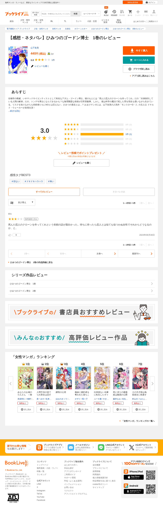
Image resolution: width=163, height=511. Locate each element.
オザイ (78, 399)
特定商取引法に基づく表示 (104, 481)
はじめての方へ (139, 21)
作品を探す (69, 468)
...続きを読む (14, 111)
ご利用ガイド (152, 21)
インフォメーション (72, 484)
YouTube (40, 497)
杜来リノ (49, 399)
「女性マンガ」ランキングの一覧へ (138, 421)
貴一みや (40, 399)
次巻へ (100, 253)
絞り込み (35, 14)
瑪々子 (85, 399)
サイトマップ (98, 487)
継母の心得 (61, 392)
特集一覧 (40, 471)
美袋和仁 (21, 399)
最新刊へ (136, 253)
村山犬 (135, 399)
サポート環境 (70, 478)
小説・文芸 (92, 21)
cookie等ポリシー (100, 484)
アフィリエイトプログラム (75, 494)
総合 (12, 21)
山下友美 (35, 48)
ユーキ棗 (98, 399)
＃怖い (51, 181)
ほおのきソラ (61, 399)
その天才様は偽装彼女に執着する (139, 394)
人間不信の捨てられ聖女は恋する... (44, 394)
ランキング (41, 474)
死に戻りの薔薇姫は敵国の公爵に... (120, 394)
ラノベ (79, 21)
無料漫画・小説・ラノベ (47, 468)
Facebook (41, 500)
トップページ (42, 465)
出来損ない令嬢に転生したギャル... (101, 394)
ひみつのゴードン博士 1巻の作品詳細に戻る (31, 262)
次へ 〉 (151, 203)
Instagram (41, 490)
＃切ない (15, 181)
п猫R (29, 399)
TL (65, 21)
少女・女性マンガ (38, 21)
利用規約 (96, 474)
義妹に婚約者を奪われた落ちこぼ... (82, 394)
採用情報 (96, 471)
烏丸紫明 (126, 399)
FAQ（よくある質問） (73, 481)
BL (52, 21)
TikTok (39, 494)
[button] (26, 409)
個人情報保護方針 (100, 478)
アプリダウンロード (72, 471)
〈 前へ (141, 203)
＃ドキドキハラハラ (33, 181)
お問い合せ (69, 487)
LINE (39, 484)
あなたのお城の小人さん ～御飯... (25, 394)
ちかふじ (143, 399)
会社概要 (96, 465)
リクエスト (69, 490)
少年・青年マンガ (25, 21)
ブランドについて (100, 468)
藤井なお (117, 399)
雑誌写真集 (119, 21)
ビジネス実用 (105, 21)
